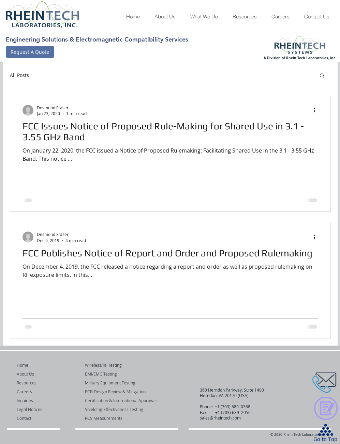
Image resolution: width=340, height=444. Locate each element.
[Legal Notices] (35, 409)
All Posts (19, 75)
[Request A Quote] (30, 52)
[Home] (35, 365)
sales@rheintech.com (220, 418)
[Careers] (35, 391)
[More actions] (317, 110)
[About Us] (35, 374)
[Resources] (35, 383)
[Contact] (35, 418)
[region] (309, 383)
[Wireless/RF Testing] (124, 365)
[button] (204, 16)
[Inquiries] (35, 400)
